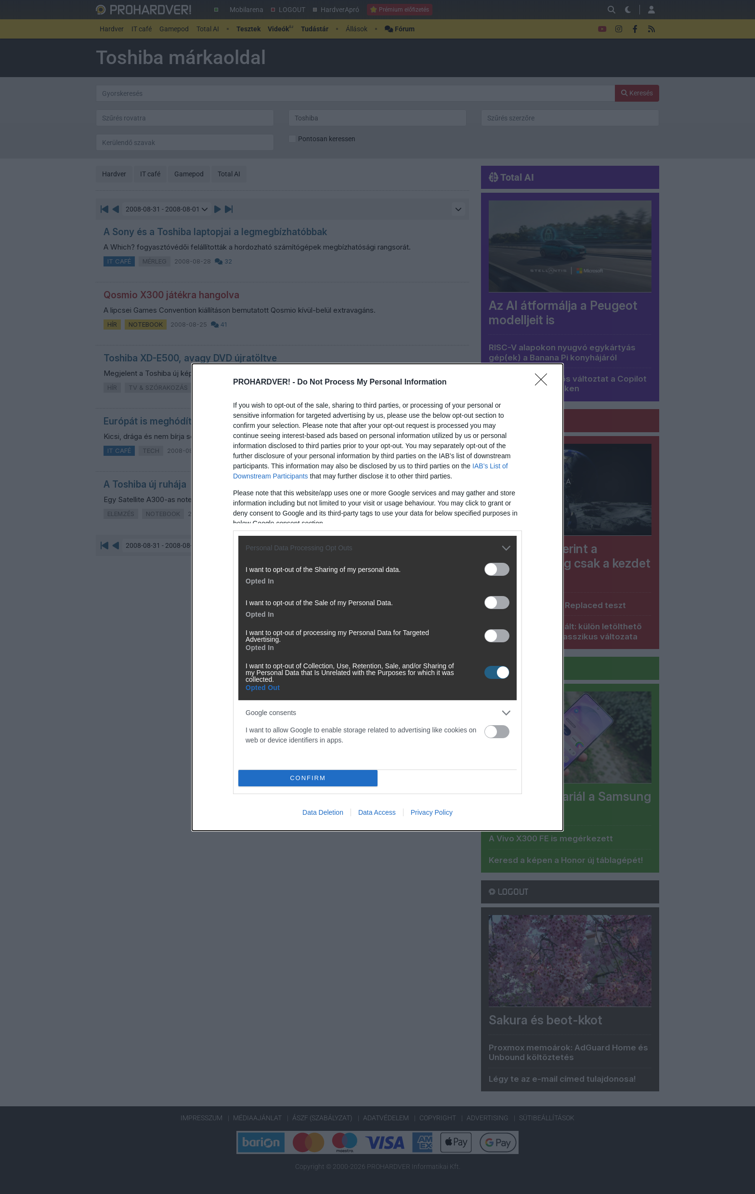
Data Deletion (322, 812)
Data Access (377, 812)
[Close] (544, 382)
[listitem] (377, 548)
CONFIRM (308, 778)
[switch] (496, 569)
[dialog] (377, 597)
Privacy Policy (432, 812)
